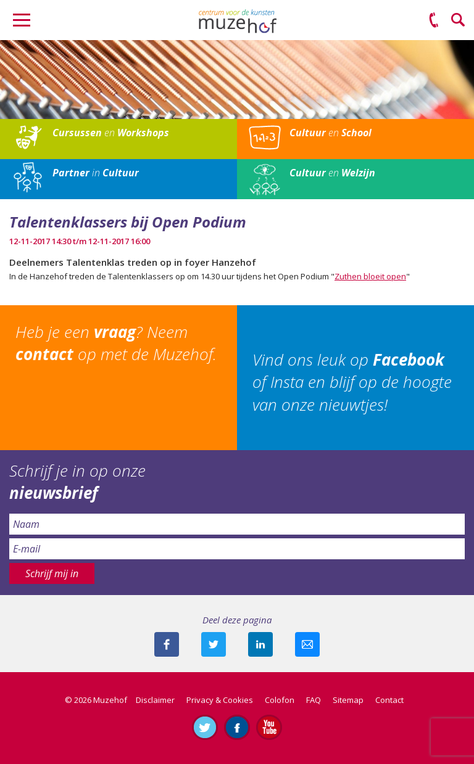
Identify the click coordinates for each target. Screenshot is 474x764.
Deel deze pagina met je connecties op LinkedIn (260, 644)
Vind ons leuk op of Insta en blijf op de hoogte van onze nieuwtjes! (352, 382)
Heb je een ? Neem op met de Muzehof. (116, 343)
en (110, 132)
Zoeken (458, 20)
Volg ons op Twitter (205, 727)
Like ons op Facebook (237, 727)
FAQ (313, 699)
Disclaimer (155, 699)
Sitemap (348, 699)
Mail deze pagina (307, 644)
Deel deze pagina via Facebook (166, 644)
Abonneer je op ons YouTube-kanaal (269, 727)
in (95, 172)
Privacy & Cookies (219, 699)
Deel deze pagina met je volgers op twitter (213, 644)
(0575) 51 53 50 (434, 20)
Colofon (279, 699)
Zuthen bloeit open (370, 276)
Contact (389, 699)
